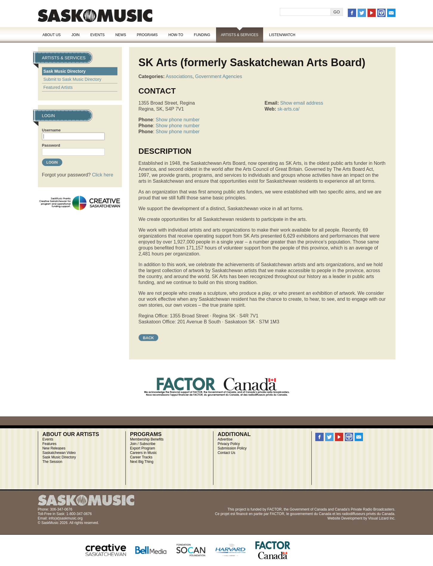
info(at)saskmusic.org (66, 518)
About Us (52, 35)
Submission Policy (232, 448)
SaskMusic (95, 15)
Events (97, 35)
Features (49, 444)
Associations (179, 76)
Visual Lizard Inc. (381, 518)
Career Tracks (141, 457)
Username (51, 130)
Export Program (142, 448)
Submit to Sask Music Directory (73, 79)
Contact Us (226, 453)
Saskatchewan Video (59, 453)
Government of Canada (308, 509)
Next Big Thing (141, 462)
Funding (202, 35)
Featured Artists (58, 87)
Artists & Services (239, 35)
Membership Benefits (147, 439)
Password (51, 145)
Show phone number (178, 119)
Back (148, 338)
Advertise (225, 439)
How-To (175, 35)
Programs (147, 35)
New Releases (53, 448)
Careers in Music (143, 453)
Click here (102, 174)
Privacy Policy (229, 444)
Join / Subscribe (142, 444)
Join (76, 35)
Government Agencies (218, 76)
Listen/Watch (282, 35)
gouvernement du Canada (310, 514)
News (120, 35)
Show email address (301, 103)
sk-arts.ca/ (288, 108)
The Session (52, 462)
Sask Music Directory (65, 71)
